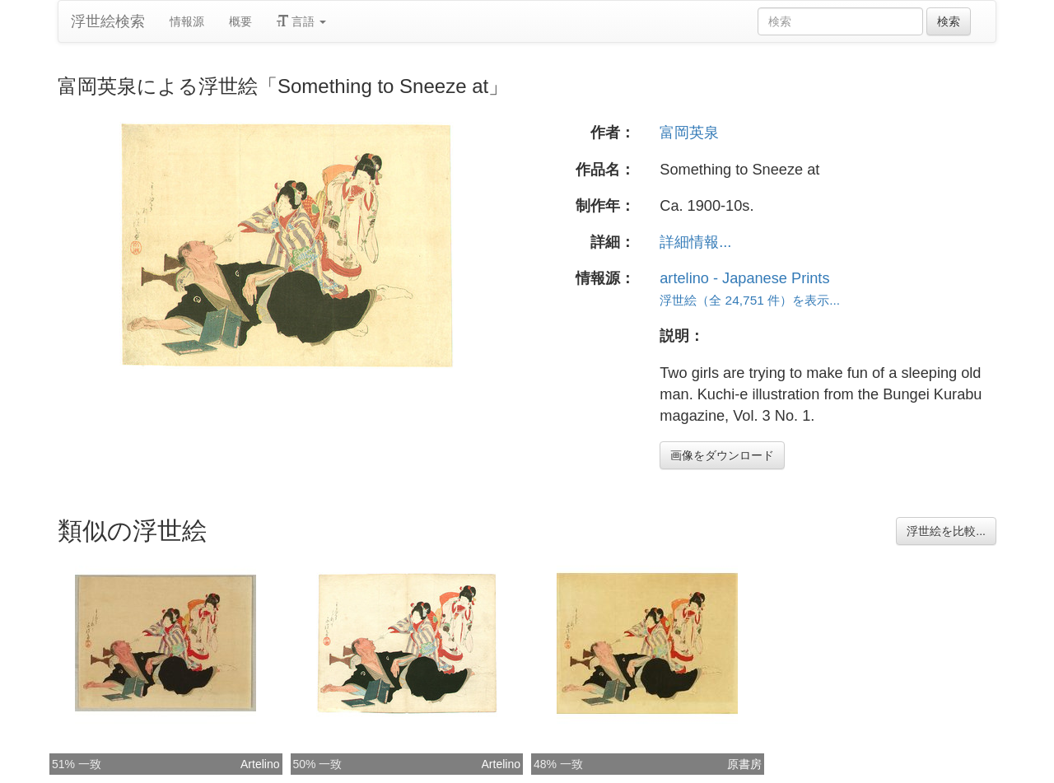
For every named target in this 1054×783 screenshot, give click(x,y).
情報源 (187, 21)
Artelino (259, 764)
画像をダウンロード (722, 455)
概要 (240, 21)
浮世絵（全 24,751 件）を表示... (750, 300)
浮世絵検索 (108, 21)
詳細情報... (695, 242)
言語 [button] (301, 21)
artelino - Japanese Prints (744, 278)
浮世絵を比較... (946, 531)
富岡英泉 (689, 132)
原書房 (744, 764)
